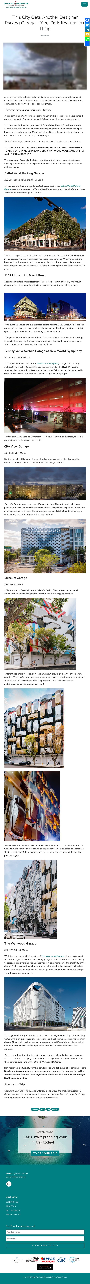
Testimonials (13, 1210)
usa (48, 1109)
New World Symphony (48, 363)
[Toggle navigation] (84, 4)
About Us (11, 1206)
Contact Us (12, 1202)
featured (35, 1109)
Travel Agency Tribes (59, 1277)
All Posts (55, 1109)
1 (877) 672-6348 (20, 1173)
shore (42, 1109)
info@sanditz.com (19, 1177)
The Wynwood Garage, (52, 956)
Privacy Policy (13, 1214)
